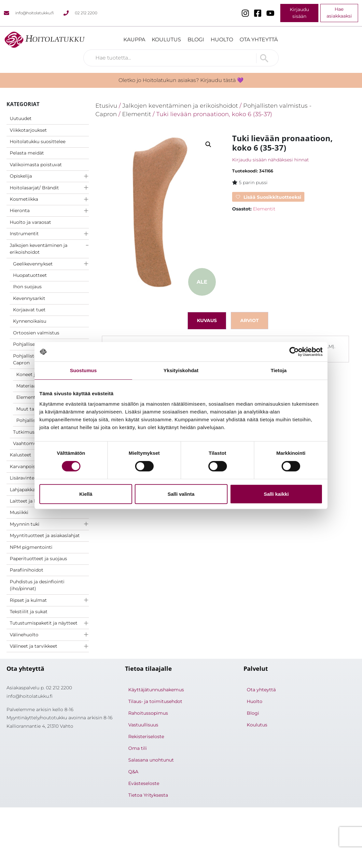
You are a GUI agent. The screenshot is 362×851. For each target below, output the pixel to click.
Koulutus (166, 39)
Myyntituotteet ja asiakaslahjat (45, 535)
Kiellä (85, 494)
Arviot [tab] (249, 320)
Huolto (222, 39)
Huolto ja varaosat (30, 222)
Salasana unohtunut (151, 760)
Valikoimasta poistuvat (36, 165)
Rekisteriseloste (146, 736)
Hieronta (20, 210)
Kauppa (134, 39)
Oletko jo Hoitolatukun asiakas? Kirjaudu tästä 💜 (181, 80)
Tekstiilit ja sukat (29, 612)
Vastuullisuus (143, 725)
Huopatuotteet (30, 275)
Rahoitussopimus (148, 713)
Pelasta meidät (27, 153)
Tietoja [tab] (279, 370)
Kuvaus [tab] (207, 320)
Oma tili (137, 748)
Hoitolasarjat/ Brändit (34, 188)
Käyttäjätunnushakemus (156, 690)
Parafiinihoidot (26, 570)
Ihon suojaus (27, 287)
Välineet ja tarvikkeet (33, 646)
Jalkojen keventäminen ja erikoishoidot (38, 248)
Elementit (136, 114)
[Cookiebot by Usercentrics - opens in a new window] (294, 352)
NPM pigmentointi (31, 547)
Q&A (133, 772)
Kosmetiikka (24, 199)
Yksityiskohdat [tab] (180, 370)
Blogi (196, 39)
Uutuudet (21, 118)
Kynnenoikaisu (29, 321)
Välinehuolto (24, 635)
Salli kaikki (276, 494)
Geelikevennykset (33, 264)
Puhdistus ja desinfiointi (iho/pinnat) (37, 585)
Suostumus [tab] (83, 370)
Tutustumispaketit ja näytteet (43, 623)
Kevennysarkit (29, 298)
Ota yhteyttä (259, 39)
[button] (208, 144)
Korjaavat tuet (29, 310)
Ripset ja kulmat (28, 600)
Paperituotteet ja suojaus (38, 558)
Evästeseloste (143, 783)
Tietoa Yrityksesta (148, 795)
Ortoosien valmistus (36, 333)
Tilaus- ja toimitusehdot (155, 701)
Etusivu (106, 105)
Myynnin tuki (24, 524)
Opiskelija (21, 176)
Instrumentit (24, 233)
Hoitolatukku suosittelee (37, 141)
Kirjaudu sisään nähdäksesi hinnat (270, 159)
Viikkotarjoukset (28, 130)
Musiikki (19, 512)
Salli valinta (181, 494)
